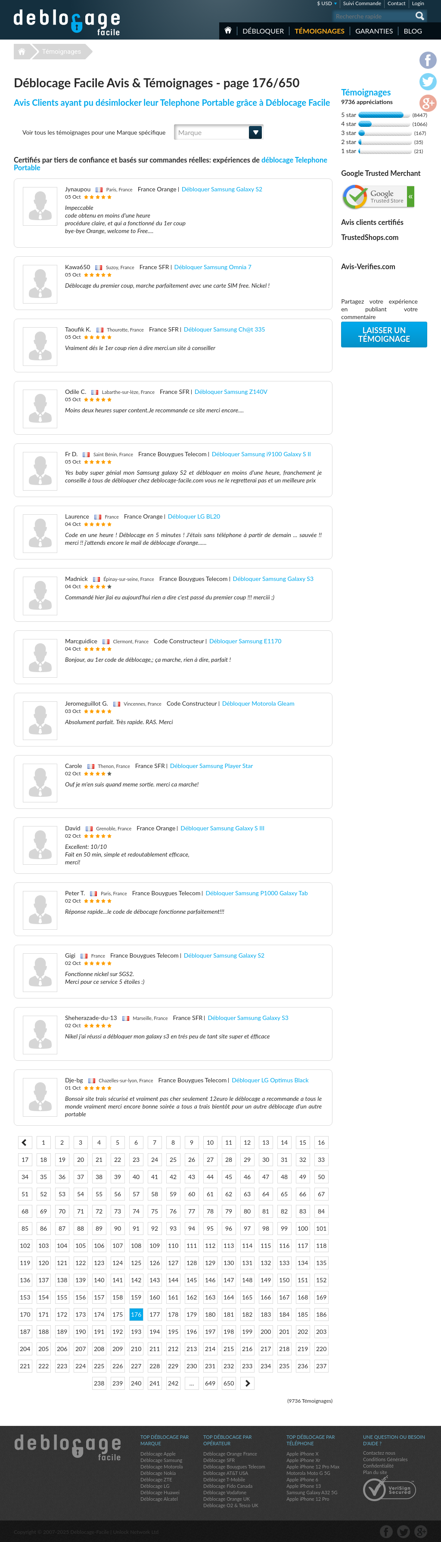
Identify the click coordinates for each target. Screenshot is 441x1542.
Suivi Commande (362, 3)
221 (25, 1366)
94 (191, 1228)
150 (284, 1280)
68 (25, 1211)
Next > (247, 1383)
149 (266, 1280)
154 (43, 1297)
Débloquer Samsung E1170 (245, 641)
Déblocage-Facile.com (67, 1447)
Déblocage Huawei (160, 1492)
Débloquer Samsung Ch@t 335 (224, 329)
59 (173, 1194)
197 (210, 1331)
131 (247, 1262)
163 (210, 1297)
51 (25, 1194)
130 (229, 1262)
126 (154, 1262)
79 (228, 1211)
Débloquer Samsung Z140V (231, 391)
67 (321, 1194)
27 (210, 1159)
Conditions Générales (385, 1459)
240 (136, 1383)
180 (210, 1314)
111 (191, 1245)
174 (99, 1314)
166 (266, 1297)
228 (154, 1366)
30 (265, 1159)
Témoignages (320, 31)
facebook (386, 1531)
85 (25, 1228)
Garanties (374, 31)
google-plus (420, 1531)
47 (265, 1176)
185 (303, 1314)
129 (210, 1262)
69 (43, 1211)
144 (173, 1280)
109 (154, 1245)
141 (117, 1280)
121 (62, 1262)
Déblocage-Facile (67, 22)
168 (303, 1297)
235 (284, 1366)
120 (43, 1262)
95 (210, 1228)
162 (191, 1297)
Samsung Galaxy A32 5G (311, 1492)
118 (321, 1245)
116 (284, 1245)
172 (62, 1314)
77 (191, 1211)
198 (229, 1331)
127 (173, 1262)
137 (43, 1280)
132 (266, 1262)
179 (191, 1314)
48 (284, 1176)
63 (247, 1194)
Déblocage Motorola (161, 1466)
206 (62, 1348)
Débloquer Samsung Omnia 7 (213, 266)
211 (154, 1348)
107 (117, 1245)
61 (210, 1194)
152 (321, 1280)
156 (80, 1297)
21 (99, 1159)
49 (302, 1176)
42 (173, 1176)
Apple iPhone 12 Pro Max (312, 1466)
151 (303, 1280)
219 (303, 1348)
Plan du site (375, 1472)
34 (25, 1176)
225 (99, 1366)
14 (284, 1142)
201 (284, 1331)
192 (117, 1331)
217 (266, 1348)
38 (99, 1176)
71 (80, 1211)
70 (62, 1211)
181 (229, 1314)
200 (266, 1331)
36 (62, 1176)
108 (136, 1245)
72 (99, 1211)
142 (136, 1280)
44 (210, 1176)
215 (229, 1348)
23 (136, 1159)
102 (25, 1245)
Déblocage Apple (158, 1453)
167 (284, 1297)
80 (247, 1211)
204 (25, 1348)
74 (136, 1211)
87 (62, 1228)
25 (173, 1159)
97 (247, 1228)
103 (43, 1245)
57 (136, 1194)
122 (80, 1262)
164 (229, 1297)
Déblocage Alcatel (159, 1499)
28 (228, 1159)
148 (247, 1280)
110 (173, 1245)
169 (321, 1297)
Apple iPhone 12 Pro (307, 1499)
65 (284, 1194)
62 (228, 1194)
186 (321, 1314)
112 (210, 1245)
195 (173, 1331)
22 (117, 1159)
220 (321, 1348)
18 (43, 1159)
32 (302, 1159)
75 (154, 1211)
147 (229, 1280)
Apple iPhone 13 (303, 1486)
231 (210, 1366)
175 (117, 1314)
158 (117, 1297)
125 (136, 1262)
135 (321, 1262)
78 (210, 1211)
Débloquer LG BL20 (194, 516)
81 (265, 1211)
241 (154, 1383)
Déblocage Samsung (161, 1460)
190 (80, 1331)
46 (247, 1176)
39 (117, 1176)
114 (247, 1245)
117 (303, 1245)
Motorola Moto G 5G (308, 1473)
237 (321, 1366)
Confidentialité (378, 1465)
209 (117, 1348)
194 (154, 1331)
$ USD (324, 3)
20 (80, 1159)
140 (99, 1280)
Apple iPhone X (302, 1453)
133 (284, 1262)
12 (247, 1142)
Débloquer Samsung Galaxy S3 (273, 578)
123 (99, 1262)
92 (154, 1228)
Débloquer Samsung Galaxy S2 (222, 189)
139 (80, 1280)
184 (284, 1314)
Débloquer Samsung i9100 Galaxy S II (261, 454)
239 (117, 1383)
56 (117, 1194)
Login (418, 3)
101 (321, 1228)
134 (303, 1262)
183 (266, 1314)
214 (210, 1348)
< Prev (25, 1142)
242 (173, 1383)
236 (303, 1366)
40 (136, 1176)
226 (117, 1366)
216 (247, 1348)
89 (99, 1228)
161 (173, 1297)
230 (191, 1366)
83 (302, 1211)
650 (229, 1383)
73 (117, 1211)
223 (62, 1366)
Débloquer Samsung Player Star (211, 765)
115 (266, 1245)
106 (99, 1245)
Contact (397, 3)
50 (321, 1176)
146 (210, 1280)
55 (99, 1194)
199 (247, 1331)
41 (154, 1176)
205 (43, 1348)
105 (80, 1245)
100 (303, 1228)
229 (173, 1366)
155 (62, 1297)
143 (154, 1280)
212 (173, 1348)
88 (80, 1228)
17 (25, 1159)
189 (62, 1331)
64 (265, 1194)
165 (247, 1297)
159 (136, 1297)
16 (321, 1142)
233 (247, 1366)
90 (117, 1228)
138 (62, 1280)
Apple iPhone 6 (302, 1479)
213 (191, 1348)
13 (265, 1142)
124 (117, 1262)
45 (228, 1176)
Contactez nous (379, 1453)
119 (25, 1262)
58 (154, 1194)
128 (191, 1262)
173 (80, 1314)
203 (321, 1331)
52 (43, 1194)
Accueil (228, 30)
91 (136, 1228)
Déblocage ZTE (156, 1479)
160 (154, 1297)
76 (173, 1211)
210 (136, 1348)
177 (154, 1314)
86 (43, 1228)
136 (25, 1280)
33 (321, 1159)
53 (62, 1194)
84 (321, 1211)
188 (43, 1331)
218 (284, 1348)
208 (99, 1348)
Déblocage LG (154, 1486)
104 (62, 1245)
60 (191, 1194)
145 (191, 1280)
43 (191, 1176)
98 (265, 1228)
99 (284, 1228)
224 (80, 1366)
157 (99, 1297)
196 (191, 1331)
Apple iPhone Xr (303, 1460)
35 (43, 1176)
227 (136, 1366)
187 (25, 1331)
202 (303, 1331)
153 (25, 1297)
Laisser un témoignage (384, 335)
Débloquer (263, 31)
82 (284, 1211)
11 (228, 1142)
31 (284, 1159)
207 (80, 1348)
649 (210, 1383)
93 (173, 1228)
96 (228, 1228)
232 (229, 1366)
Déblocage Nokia (158, 1473)
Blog (413, 31)
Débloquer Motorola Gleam (258, 703)
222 (43, 1366)
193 (136, 1331)
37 (80, 1176)
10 (210, 1142)
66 (302, 1194)
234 (266, 1366)
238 (99, 1383)
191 (99, 1331)
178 (173, 1314)
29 (247, 1159)
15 (302, 1142)
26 (191, 1159)
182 (247, 1314)
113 (229, 1245)
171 (43, 1314)
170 (25, 1314)
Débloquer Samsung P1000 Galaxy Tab (256, 893)
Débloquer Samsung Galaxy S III (222, 828)
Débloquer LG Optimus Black (270, 1080)
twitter (403, 1531)
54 (80, 1194)
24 (154, 1159)
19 (62, 1159)
